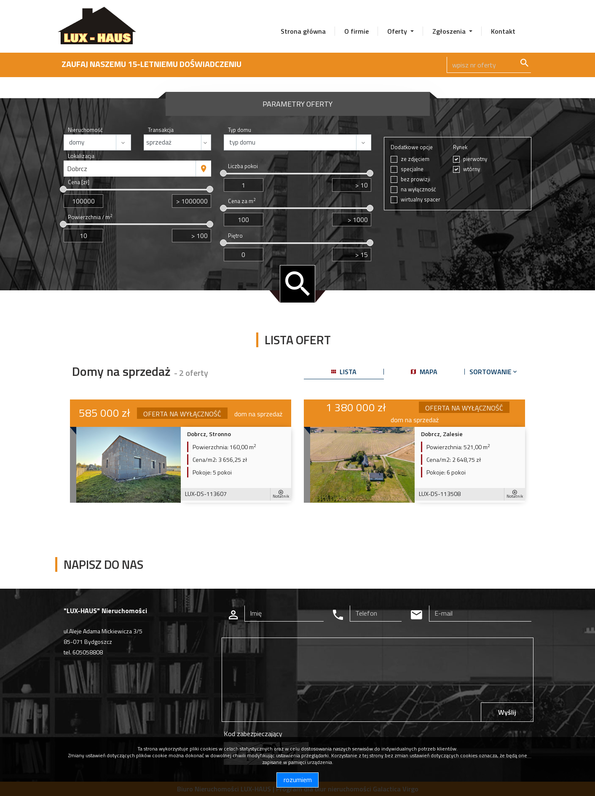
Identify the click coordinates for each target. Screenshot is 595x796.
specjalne (412, 169)
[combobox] (130, 169)
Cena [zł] (78, 182)
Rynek (460, 147)
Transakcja (161, 130)
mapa (424, 372)
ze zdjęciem (415, 159)
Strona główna (303, 31)
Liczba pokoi (243, 166)
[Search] (489, 65)
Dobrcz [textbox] (77, 168)
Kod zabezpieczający (253, 734)
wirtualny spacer (420, 200)
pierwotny (475, 159)
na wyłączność (418, 189)
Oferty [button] (398, 31)
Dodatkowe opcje (412, 147)
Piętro (235, 236)
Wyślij (507, 712)
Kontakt (503, 31)
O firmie (356, 31)
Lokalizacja (81, 156)
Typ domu (239, 130)
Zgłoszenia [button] (449, 31)
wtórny (471, 169)
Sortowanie (493, 372)
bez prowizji (415, 179)
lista (343, 372)
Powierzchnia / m (90, 217)
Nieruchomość (85, 130)
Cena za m (241, 201)
